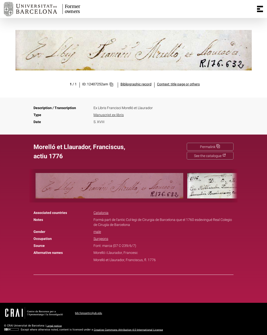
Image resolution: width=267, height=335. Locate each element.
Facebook (119, 288)
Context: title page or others (178, 84)
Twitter (131, 288)
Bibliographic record (136, 84)
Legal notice (54, 325)
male (97, 232)
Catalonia (101, 213)
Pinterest (142, 288)
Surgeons (101, 239)
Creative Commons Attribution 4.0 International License (128, 329)
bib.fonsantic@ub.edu (88, 313)
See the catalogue (210, 156)
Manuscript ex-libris (109, 115)
